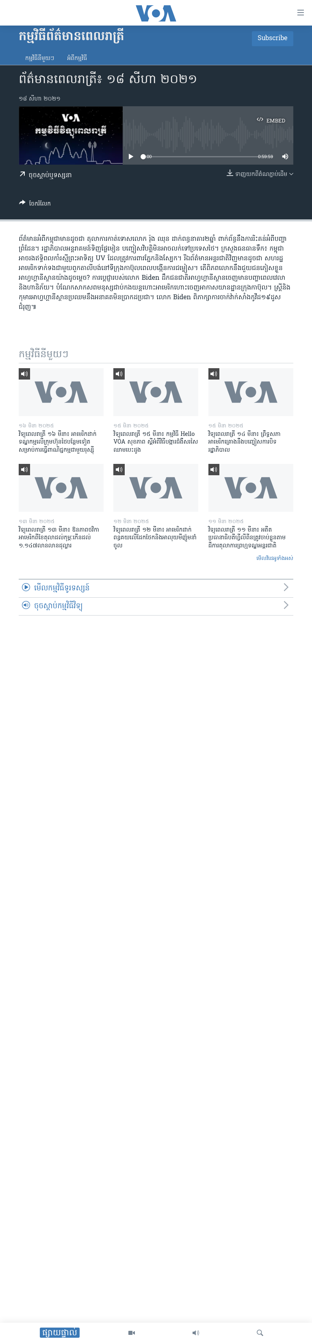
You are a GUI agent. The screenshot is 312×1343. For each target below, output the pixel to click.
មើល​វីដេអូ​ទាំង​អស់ (274, 558)
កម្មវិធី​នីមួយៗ (39, 58)
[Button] (35, 205)
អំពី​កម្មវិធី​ (77, 58)
